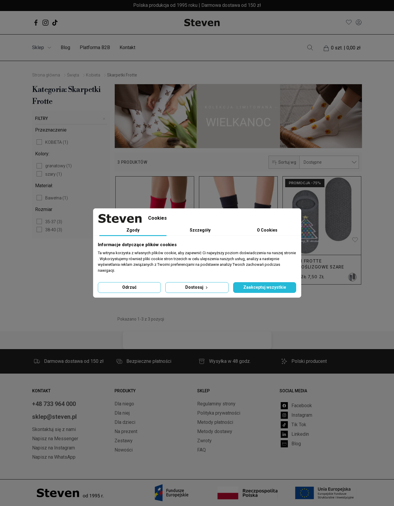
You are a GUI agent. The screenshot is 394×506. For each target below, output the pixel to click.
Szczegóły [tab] (200, 230)
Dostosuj (197, 287)
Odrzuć (129, 287)
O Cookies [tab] (267, 230)
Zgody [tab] (132, 230)
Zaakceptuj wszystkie (264, 287)
